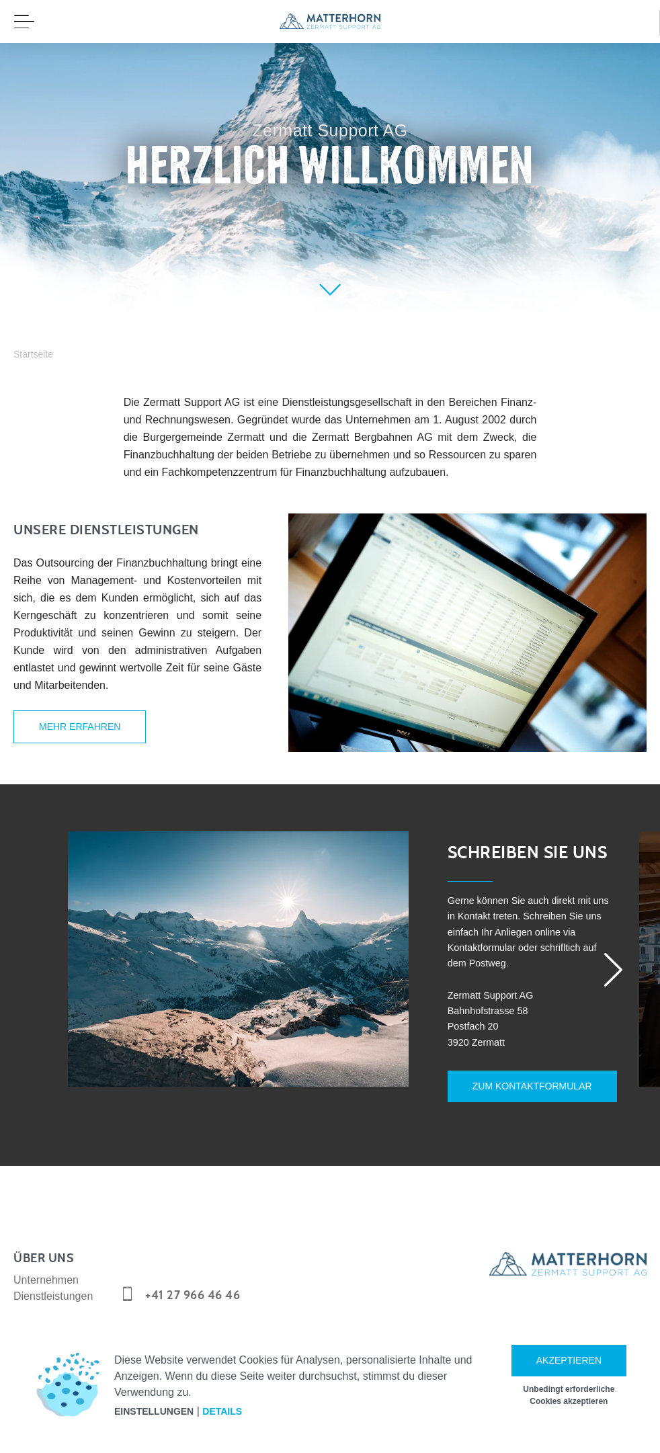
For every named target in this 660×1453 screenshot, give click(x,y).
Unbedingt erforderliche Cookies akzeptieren (568, 1395)
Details (222, 1411)
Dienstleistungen (53, 1288)
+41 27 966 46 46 (192, 1287)
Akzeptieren (569, 1360)
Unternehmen (46, 1272)
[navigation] (330, 21)
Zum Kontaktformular (520, 1090)
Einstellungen (154, 1411)
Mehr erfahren (79, 726)
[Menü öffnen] (24, 21)
